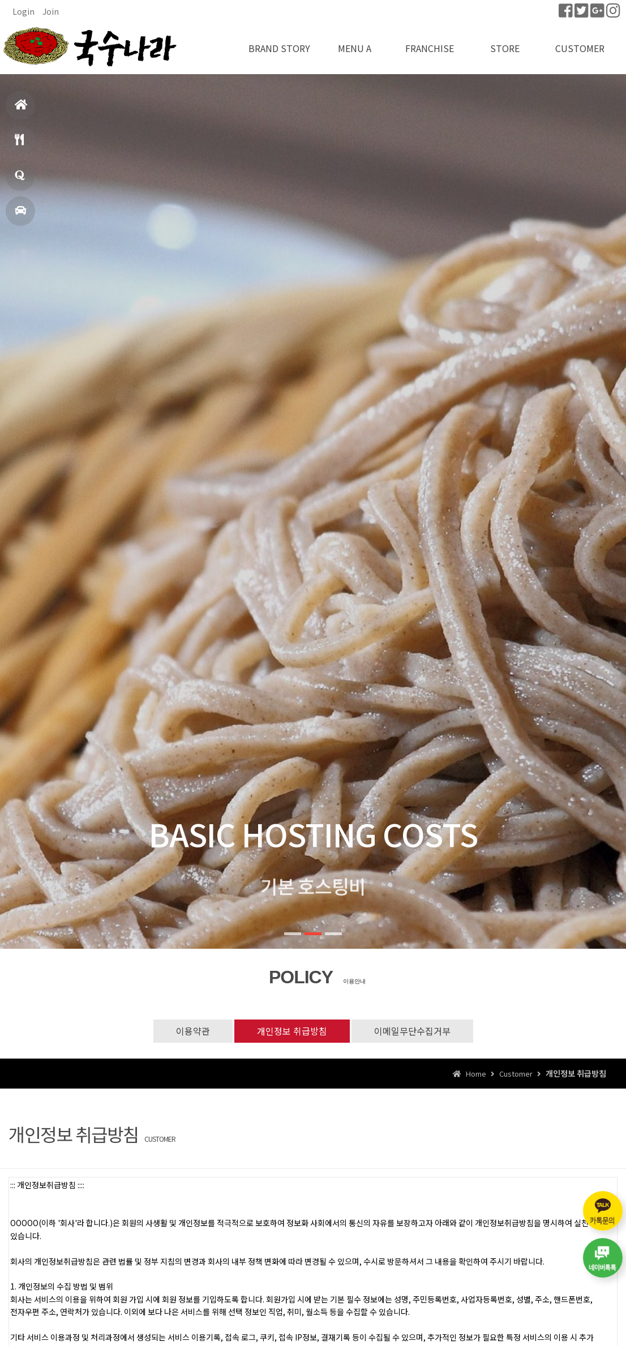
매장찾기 (20, 215)
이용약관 (193, 1031)
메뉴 (19, 144)
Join (50, 11)
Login (23, 11)
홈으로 (21, 109)
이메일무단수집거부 (412, 1031)
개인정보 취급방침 (292, 1031)
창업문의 (20, 180)
